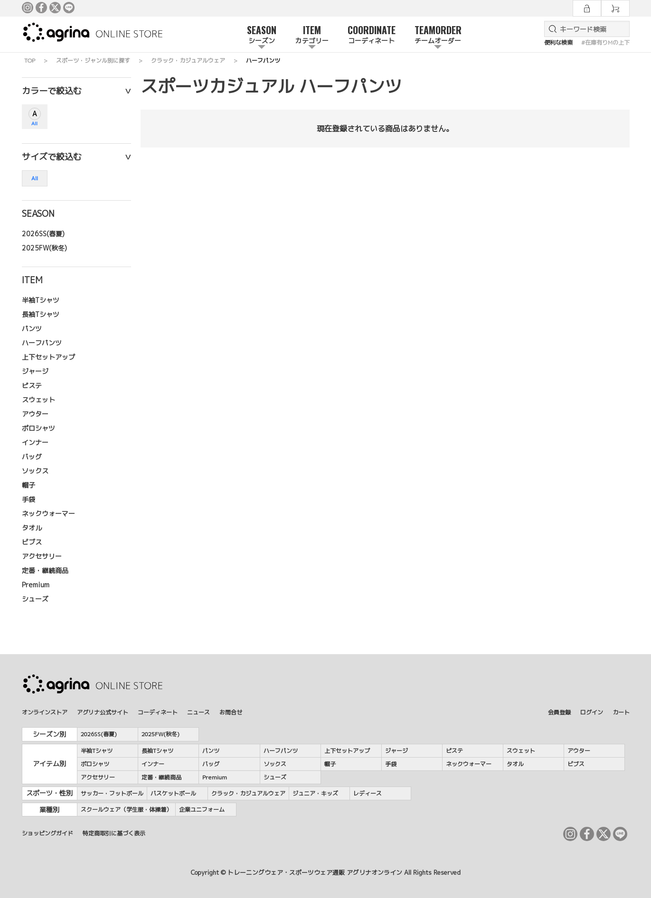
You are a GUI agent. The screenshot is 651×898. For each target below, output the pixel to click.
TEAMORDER (438, 35)
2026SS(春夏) (43, 233)
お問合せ (230, 712)
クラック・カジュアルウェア (188, 60)
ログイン (591, 712)
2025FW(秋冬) (44, 247)
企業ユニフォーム (202, 809)
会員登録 (559, 712)
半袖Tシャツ (40, 300)
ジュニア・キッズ (315, 793)
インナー (35, 442)
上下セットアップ (48, 356)
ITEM (312, 35)
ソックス (35, 470)
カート (621, 712)
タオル (32, 527)
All (34, 123)
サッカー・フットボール (112, 793)
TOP (29, 60)
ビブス (32, 541)
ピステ (32, 385)
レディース (367, 793)
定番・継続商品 (45, 570)
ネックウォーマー (48, 513)
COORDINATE (372, 35)
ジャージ (35, 371)
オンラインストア (44, 712)
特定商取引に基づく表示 (114, 833)
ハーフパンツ (42, 342)
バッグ (32, 456)
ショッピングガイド (47, 833)
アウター (35, 413)
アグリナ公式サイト (102, 712)
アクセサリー (42, 556)
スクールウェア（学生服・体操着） (126, 809)
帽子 (28, 485)
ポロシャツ (38, 428)
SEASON (261, 35)
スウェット (38, 399)
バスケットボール (173, 793)
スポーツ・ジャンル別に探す (93, 60)
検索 (551, 29)
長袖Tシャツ (40, 314)
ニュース (198, 712)
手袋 (28, 499)
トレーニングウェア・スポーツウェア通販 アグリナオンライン (314, 872)
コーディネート (158, 712)
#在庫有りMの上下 (605, 42)
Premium (35, 584)
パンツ (32, 328)
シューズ (35, 598)
